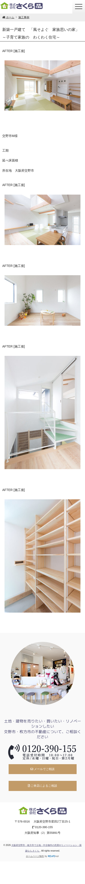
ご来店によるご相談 (42, 785)
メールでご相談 (42, 769)
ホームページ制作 (35, 856)
